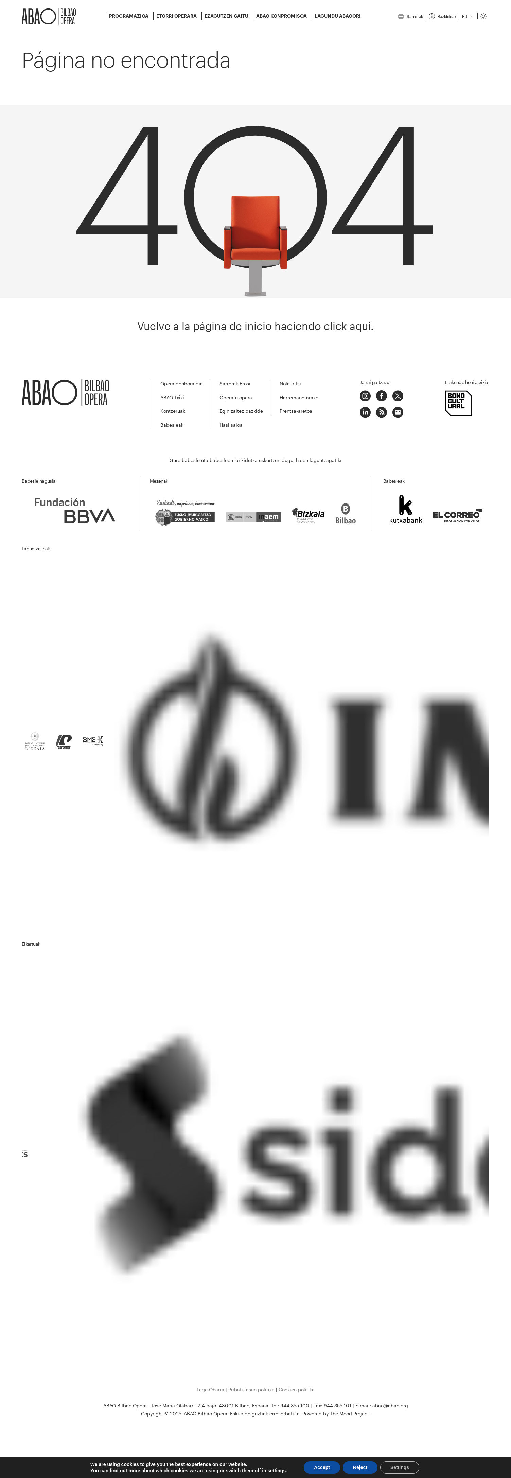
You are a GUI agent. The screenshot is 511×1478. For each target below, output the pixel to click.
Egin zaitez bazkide (241, 411)
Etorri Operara (176, 16)
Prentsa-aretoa (296, 411)
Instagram (365, 395)
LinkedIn (365, 412)
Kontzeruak (172, 411)
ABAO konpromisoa (281, 16)
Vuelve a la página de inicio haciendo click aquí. (255, 326)
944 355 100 (294, 1405)
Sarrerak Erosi (234, 383)
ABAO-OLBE (49, 16)
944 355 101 (337, 1405)
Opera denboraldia (181, 383)
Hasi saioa (231, 425)
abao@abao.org (390, 1405)
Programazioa (128, 16)
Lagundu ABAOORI (338, 16)
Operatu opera (235, 397)
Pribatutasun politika (251, 1389)
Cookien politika (297, 1389)
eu (464, 16)
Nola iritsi (290, 383)
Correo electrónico (397, 412)
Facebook (381, 395)
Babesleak (171, 425)
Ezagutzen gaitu (226, 16)
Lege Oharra (210, 1389)
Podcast (381, 412)
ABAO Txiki (172, 397)
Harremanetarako (299, 397)
